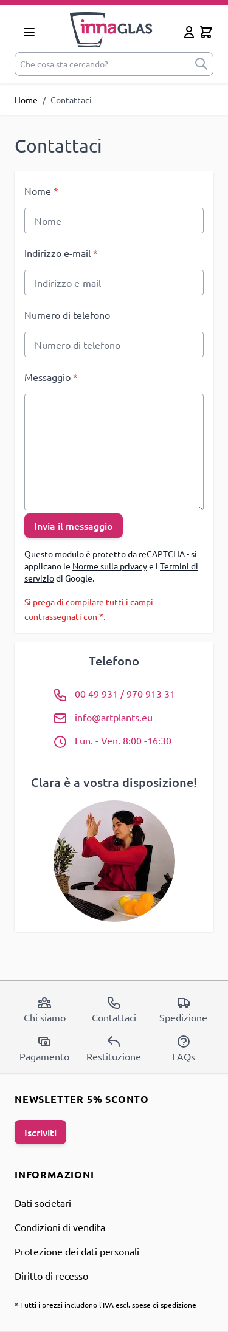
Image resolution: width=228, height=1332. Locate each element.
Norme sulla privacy (109, 565)
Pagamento (44, 1048)
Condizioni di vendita (60, 1227)
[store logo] (111, 29)
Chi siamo (45, 1009)
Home (26, 99)
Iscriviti (40, 1132)
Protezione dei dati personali (77, 1251)
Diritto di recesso (51, 1275)
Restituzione (113, 1048)
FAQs (183, 1048)
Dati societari (43, 1202)
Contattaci (114, 1009)
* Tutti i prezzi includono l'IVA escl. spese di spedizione (105, 1305)
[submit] (201, 64)
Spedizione (183, 1009)
